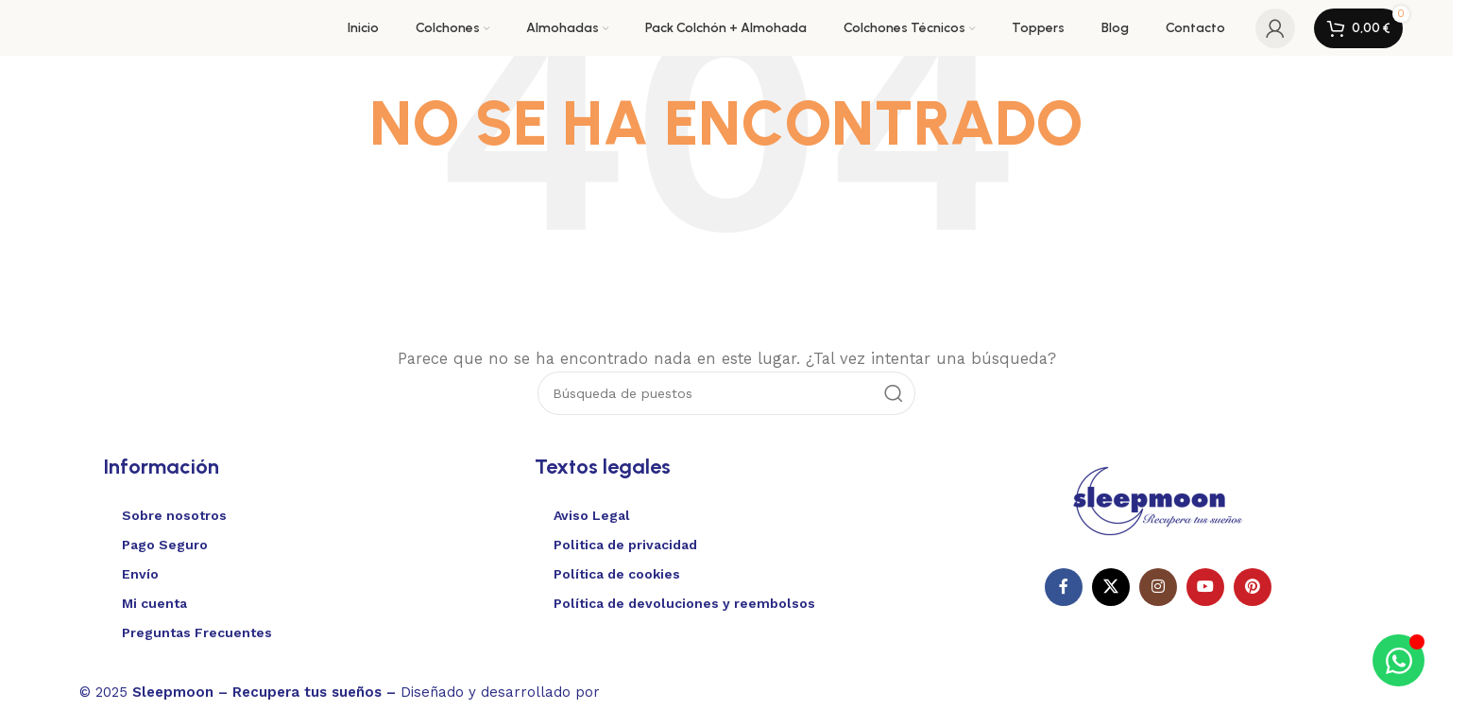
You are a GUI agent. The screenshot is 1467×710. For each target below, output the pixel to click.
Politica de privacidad (625, 544)
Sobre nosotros (174, 515)
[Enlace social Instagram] (1158, 587)
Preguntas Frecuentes (197, 632)
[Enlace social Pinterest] (1252, 587)
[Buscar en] (726, 393)
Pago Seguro (165, 544)
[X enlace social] (1111, 587)
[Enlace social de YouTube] (1205, 587)
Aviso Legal (592, 515)
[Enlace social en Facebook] (1064, 587)
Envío (140, 573)
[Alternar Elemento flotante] (1398, 660)
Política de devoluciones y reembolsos (684, 603)
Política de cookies (617, 573)
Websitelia (661, 689)
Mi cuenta (154, 603)
